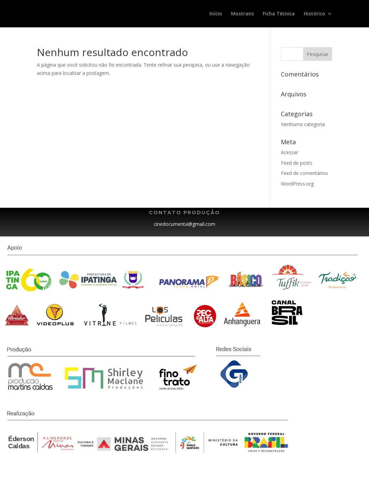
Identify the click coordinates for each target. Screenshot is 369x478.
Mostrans (242, 14)
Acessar (289, 152)
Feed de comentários (304, 173)
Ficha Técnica (279, 14)
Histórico (314, 14)
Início (215, 14)
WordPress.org (297, 183)
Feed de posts (296, 163)
